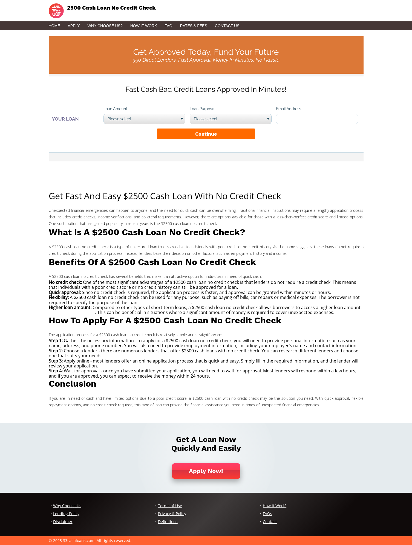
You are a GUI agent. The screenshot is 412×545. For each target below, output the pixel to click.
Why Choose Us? (105, 26)
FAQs (267, 513)
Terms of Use (170, 505)
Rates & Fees (193, 26)
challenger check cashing (165, 302)
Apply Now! (206, 470)
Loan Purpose (202, 109)
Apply (74, 26)
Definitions (168, 521)
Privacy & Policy (172, 513)
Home (54, 26)
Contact (270, 521)
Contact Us (227, 26)
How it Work (143, 26)
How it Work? (274, 505)
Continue (206, 134)
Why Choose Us (67, 505)
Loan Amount (115, 109)
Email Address (288, 109)
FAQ (168, 26)
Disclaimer (63, 521)
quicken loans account (72, 312)
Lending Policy (66, 513)
